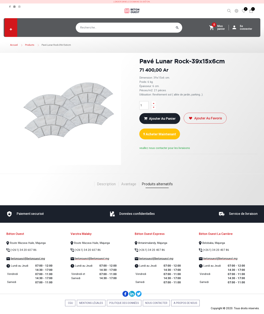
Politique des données (124, 303)
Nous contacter (156, 303)
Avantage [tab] (128, 184)
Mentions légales (91, 303)
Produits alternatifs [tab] (157, 184)
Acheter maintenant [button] (159, 134)
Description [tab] (106, 184)
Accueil (14, 45)
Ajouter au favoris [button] (205, 118)
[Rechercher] (184, 28)
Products (29, 45)
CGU (70, 303)
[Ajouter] (153, 103)
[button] (11, 29)
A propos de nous (185, 303)
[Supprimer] (153, 107)
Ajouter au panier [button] (160, 118)
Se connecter (244, 27)
